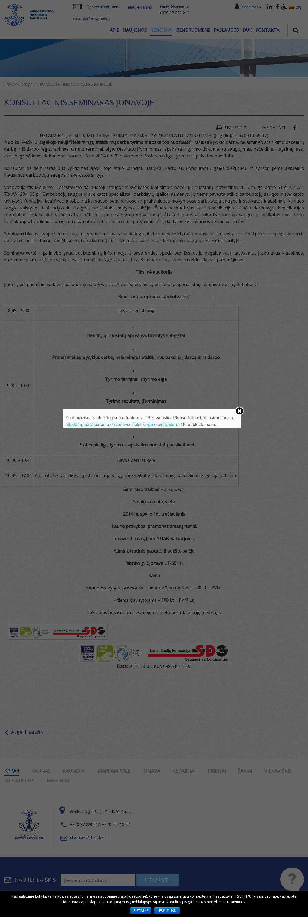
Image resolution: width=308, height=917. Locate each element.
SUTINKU (140, 911)
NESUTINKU (166, 911)
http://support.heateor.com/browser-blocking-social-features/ (123, 424)
